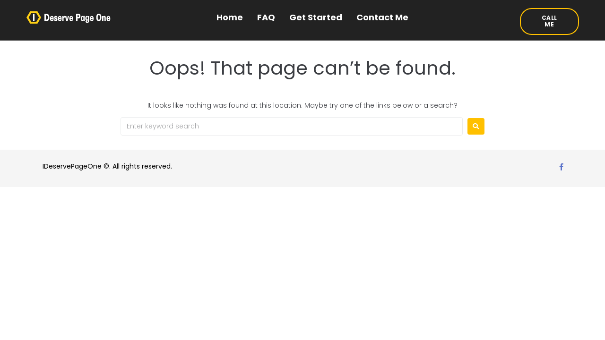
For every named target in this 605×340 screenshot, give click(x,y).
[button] (549, 21)
